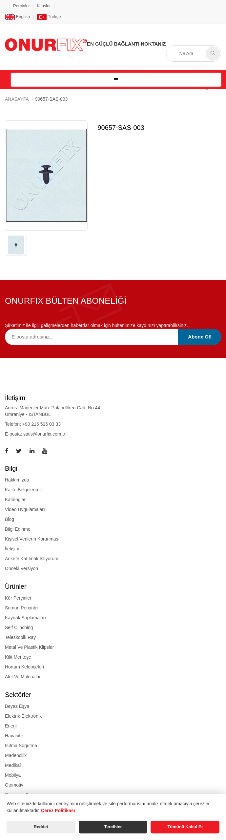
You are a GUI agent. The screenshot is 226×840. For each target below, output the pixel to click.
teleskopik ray (20, 637)
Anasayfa (17, 99)
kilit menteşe (18, 657)
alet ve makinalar (23, 676)
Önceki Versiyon (21, 568)
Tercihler (113, 826)
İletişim (12, 548)
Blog (9, 519)
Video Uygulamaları (25, 509)
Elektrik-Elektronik (23, 716)
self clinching (19, 627)
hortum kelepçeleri (24, 666)
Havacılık (14, 735)
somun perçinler (22, 607)
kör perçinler (18, 598)
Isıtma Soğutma (21, 745)
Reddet (41, 826)
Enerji (11, 725)
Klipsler (44, 5)
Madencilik (16, 755)
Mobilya (13, 775)
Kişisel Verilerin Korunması (32, 539)
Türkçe (49, 16)
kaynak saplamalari (25, 617)
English (17, 16)
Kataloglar (15, 499)
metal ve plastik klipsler (29, 647)
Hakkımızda (17, 479)
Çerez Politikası (58, 810)
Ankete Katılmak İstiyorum (31, 558)
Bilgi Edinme (18, 529)
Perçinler (21, 5)
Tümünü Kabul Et (185, 826)
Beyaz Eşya (17, 706)
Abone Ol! (200, 336)
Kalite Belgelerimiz (24, 489)
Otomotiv (14, 785)
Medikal (13, 765)
